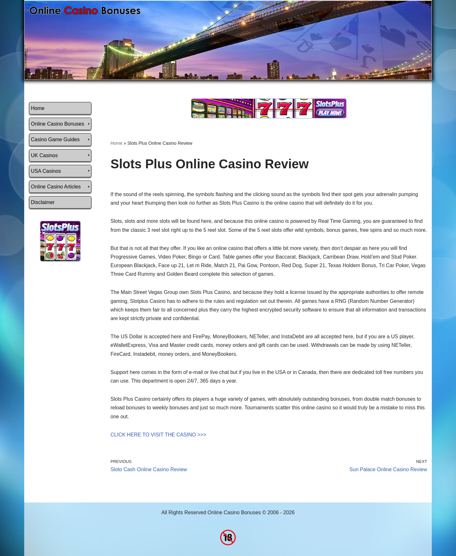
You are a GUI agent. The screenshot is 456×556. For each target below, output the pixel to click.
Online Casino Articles (56, 186)
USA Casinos (46, 171)
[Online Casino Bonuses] (85, 10)
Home (38, 108)
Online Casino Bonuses (57, 124)
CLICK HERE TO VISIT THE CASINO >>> (158, 434)
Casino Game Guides (55, 139)
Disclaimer (43, 202)
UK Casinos (44, 155)
